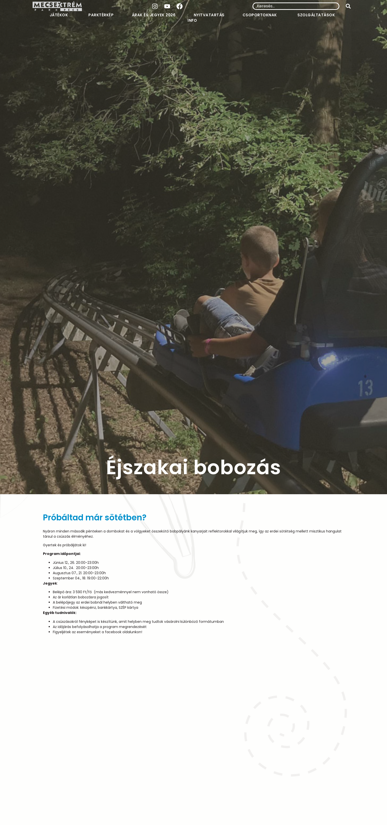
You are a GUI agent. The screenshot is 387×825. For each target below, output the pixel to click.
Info (193, 20)
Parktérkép (101, 15)
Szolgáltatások (317, 15)
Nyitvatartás (209, 15)
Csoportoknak (261, 15)
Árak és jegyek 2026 (154, 15)
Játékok (60, 15)
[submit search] (348, 6)
